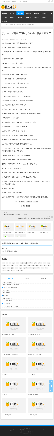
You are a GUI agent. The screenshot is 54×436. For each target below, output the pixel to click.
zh (10, 263)
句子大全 (44, 13)
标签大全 (25, 1)
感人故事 (28, 17)
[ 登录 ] (8, 251)
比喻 (8, 268)
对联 (12, 265)
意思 (33, 265)
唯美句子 (12, 13)
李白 (4, 268)
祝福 (21, 268)
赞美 (8, 270)
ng (3, 263)
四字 (8, 265)
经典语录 (28, 13)
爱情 (12, 268)
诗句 (46, 268)
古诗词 (40, 263)
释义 (22, 270)
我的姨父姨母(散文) (8, 298)
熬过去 (36, 201)
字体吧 (29, 432)
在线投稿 (14, 1)
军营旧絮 (5, 295)
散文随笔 (36, 13)
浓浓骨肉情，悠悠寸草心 (9, 282)
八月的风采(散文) (7, 300)
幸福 (16, 265)
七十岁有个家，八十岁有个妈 (10, 306)
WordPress (32, 430)
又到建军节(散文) (7, 303)
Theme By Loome (27, 433)
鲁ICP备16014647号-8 (40, 430)
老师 (34, 268)
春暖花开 (29, 201)
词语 (42, 268)
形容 (25, 265)
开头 (21, 265)
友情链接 (8, 1)
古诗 (35, 263)
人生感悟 (20, 13)
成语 (37, 265)
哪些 (4, 265)
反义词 (30, 263)
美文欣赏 (4, 17)
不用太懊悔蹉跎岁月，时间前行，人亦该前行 (15, 214)
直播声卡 (33, 432)
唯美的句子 (6, 39)
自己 (38, 268)
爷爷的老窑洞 (6, 292)
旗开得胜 (22, 201)
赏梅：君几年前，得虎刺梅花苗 (11, 284)
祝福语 (25, 268)
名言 (49, 263)
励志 (26, 263)
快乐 (29, 265)
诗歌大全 (36, 17)
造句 (17, 270)
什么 (18, 263)
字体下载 (26, 432)
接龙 (45, 265)
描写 (49, 265)
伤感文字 (12, 17)
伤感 (22, 263)
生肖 (16, 268)
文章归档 (19, 1)
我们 (41, 265)
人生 (14, 263)
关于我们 (3, 1)
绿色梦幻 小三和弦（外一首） (11, 287)
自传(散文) (6, 290)
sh (6, 263)
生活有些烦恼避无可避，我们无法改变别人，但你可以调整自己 (34, 218)
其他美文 (4, 21)
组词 (30, 268)
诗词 (4, 270)
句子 (44, 263)
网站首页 (4, 13)
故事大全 (44, 17)
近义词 (13, 270)
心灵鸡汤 (20, 17)
